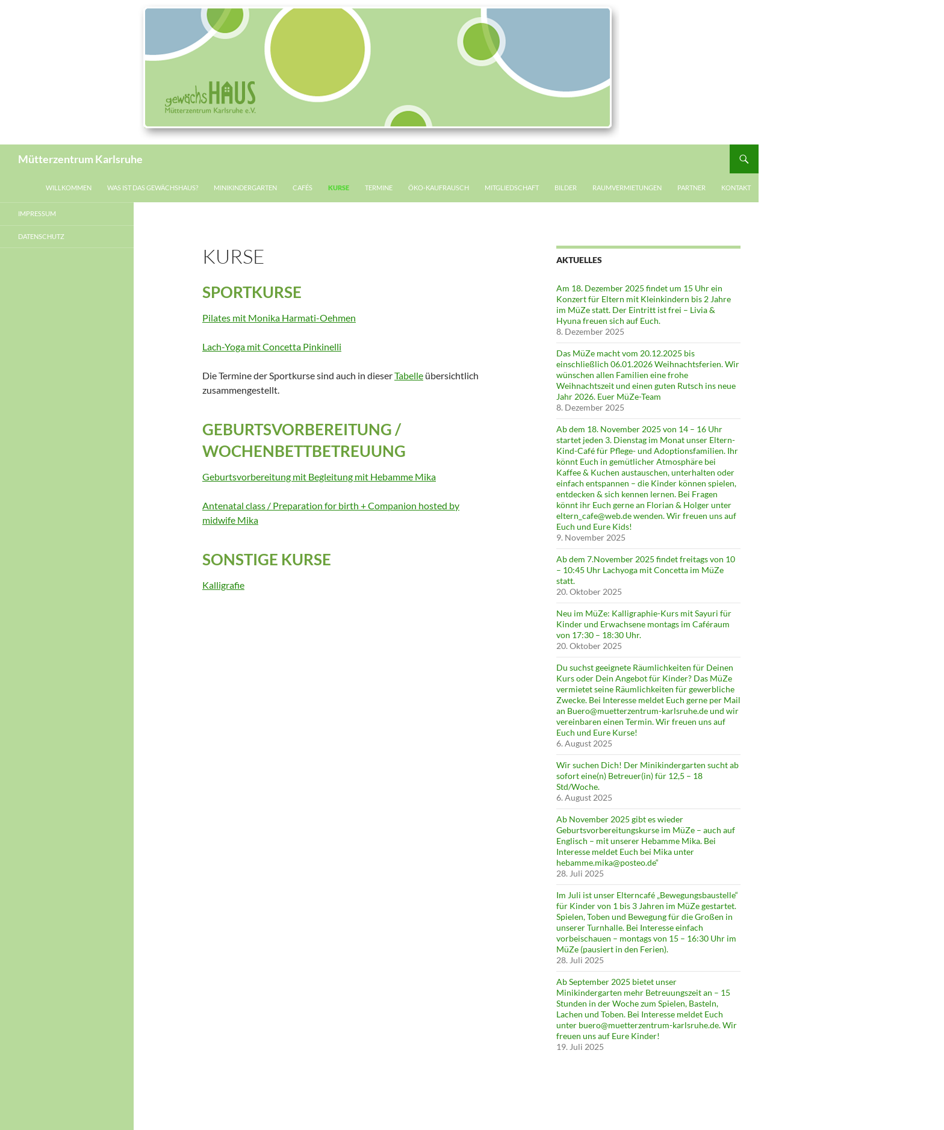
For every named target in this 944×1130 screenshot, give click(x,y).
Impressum (37, 213)
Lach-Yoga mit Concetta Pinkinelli (271, 346)
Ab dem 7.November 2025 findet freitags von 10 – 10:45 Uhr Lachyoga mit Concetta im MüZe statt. (645, 570)
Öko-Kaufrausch (438, 187)
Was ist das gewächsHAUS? (152, 187)
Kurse (338, 187)
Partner (691, 187)
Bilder (565, 187)
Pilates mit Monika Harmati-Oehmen (279, 317)
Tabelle (408, 375)
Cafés (302, 187)
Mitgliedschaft (512, 187)
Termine (379, 187)
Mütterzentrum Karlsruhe (80, 159)
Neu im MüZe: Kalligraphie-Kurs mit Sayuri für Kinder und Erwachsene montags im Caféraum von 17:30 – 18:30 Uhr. (643, 624)
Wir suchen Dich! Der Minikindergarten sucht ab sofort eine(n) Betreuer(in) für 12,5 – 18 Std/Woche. (647, 776)
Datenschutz (41, 236)
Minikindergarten (245, 187)
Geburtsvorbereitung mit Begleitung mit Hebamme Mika (319, 476)
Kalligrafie (223, 585)
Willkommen (69, 187)
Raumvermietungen (627, 187)
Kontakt (736, 187)
